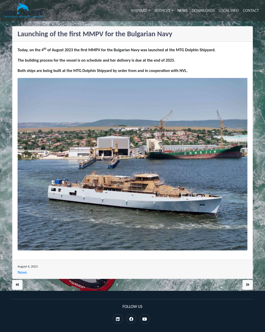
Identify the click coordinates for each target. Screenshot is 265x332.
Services (162, 10)
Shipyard (139, 10)
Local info (229, 10)
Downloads (203, 10)
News (183, 10)
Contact (251, 10)
